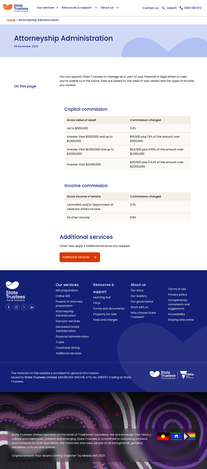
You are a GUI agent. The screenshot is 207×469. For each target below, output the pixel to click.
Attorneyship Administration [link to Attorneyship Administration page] (66, 313)
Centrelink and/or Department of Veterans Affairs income (90, 207)
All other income (78, 217)
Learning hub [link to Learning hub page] (102, 297)
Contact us (150, 8)
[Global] (103, 8)
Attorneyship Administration (63, 37)
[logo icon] (15, 291)
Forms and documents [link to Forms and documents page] (108, 309)
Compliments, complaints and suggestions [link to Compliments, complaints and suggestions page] (179, 304)
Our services (67, 284)
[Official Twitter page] (24, 307)
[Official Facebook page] (9, 307)
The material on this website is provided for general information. (71, 377)
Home (11, 20)
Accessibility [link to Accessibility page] (176, 314)
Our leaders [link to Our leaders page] (139, 296)
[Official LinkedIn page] (32, 307)
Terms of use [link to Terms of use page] (177, 289)
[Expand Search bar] (169, 8)
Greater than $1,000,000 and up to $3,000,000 (90, 151)
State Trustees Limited (41, 377)
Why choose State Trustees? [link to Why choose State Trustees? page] (143, 315)
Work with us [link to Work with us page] (139, 307)
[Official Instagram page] (16, 307)
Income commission (86, 186)
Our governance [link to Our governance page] (142, 302)
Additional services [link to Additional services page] (68, 353)
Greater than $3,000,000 (84, 164)
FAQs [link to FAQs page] (96, 303)
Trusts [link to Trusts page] (60, 342)
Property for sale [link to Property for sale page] (105, 314)
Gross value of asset (81, 120)
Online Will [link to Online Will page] (63, 296)
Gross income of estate (84, 196)
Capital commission (86, 109)
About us (138, 284)
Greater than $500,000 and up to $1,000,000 (90, 139)
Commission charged (145, 120)
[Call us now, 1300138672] (190, 8)
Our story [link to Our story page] (137, 290)
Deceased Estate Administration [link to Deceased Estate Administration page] (67, 329)
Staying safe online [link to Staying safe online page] (181, 320)
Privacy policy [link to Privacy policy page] (177, 295)
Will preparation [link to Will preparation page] (67, 290)
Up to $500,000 (77, 128)
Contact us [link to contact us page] (178, 284)
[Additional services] (80, 257)
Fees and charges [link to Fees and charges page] (105, 320)
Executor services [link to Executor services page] (68, 321)
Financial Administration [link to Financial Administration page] (72, 337)
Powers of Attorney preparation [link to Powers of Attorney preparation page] (69, 304)
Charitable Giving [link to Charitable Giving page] (68, 348)
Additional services (86, 237)
